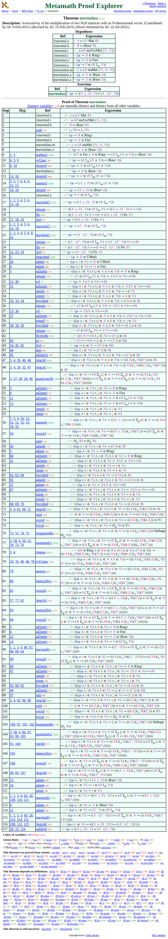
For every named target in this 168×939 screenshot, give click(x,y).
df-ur (97, 920)
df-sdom (60, 899)
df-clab (42, 875)
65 (11, 480)
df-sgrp (55, 916)
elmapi (41, 209)
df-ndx (51, 909)
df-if (144, 878)
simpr (40, 414)
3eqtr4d (41, 773)
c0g (127, 843)
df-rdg (105, 895)
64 (22, 475)
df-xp (118, 885)
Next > (162, 3)
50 (22, 418)
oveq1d (41, 433)
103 (23, 736)
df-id (28, 885)
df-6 (151, 902)
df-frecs (60, 895)
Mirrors (5, 11)
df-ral (123, 875)
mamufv (41, 422)
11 (11, 185)
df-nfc (84, 875)
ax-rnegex (94, 863)
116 (22, 829)
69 (17, 504)
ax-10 (14, 856)
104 (17, 744)
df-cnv (144, 885)
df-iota (137, 888)
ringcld (41, 360)
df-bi (52, 871)
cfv (20, 843)
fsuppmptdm (45, 533)
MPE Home (27, 11)
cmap (66, 843)
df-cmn (52, 920)
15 (11, 204)
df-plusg (98, 909)
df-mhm (86, 916)
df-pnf (144, 899)
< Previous (149, 3)
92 (18, 700)
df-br (130, 882)
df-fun (151, 888)
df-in (93, 878)
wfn (146, 839)
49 (11, 773)
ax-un (136, 856)
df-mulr (115, 909)
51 (27, 418)
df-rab (16, 878)
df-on (97, 888)
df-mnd (70, 916)
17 (11, 219)
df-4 (126, 902)
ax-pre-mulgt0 (49, 866)
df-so (69, 885)
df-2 (101, 902)
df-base (66, 909)
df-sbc (41, 878)
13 (17, 185)
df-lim (110, 888)
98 (29, 700)
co (50, 843)
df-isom (77, 892)
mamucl (41, 183)
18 (17, 219)
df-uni (77, 882)
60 (11, 456)
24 (22, 252)
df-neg (74, 902)
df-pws (137, 913)
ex (37, 340)
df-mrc (7, 916)
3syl (39, 219)
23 (17, 252)
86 (25, 647)
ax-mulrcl (110, 859)
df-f (14, 892)
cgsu (143, 843)
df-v (29, 878)
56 (11, 433)
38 (11, 325)
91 (11, 744)
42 (11, 340)
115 (26, 824)
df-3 (114, 902)
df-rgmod (142, 920)
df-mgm (38, 916)
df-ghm (20, 920)
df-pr (28, 882)
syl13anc (42, 561)
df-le (45, 902)
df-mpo (136, 892)
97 (11, 695)
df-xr (18, 902)
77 (17, 600)
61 (18, 509)
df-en (31, 899)
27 (15, 379)
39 (22, 325)
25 (17, 829)
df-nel (110, 875)
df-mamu (38, 923)
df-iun (104, 882)
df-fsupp (89, 899)
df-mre (152, 913)
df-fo (38, 892)
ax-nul (94, 856)
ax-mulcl (93, 859)
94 (17, 685)
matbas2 (41, 155)
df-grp (122, 916)
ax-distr (27, 863)
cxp (131, 839)
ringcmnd (42, 257)
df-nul (131, 878)
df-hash (138, 906)
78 (32, 561)
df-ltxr (31, 902)
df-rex (136, 875)
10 (15, 166)
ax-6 (127, 852)
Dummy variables (39, 106)
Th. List (40, 11)
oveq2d (41, 591)
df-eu (29, 875)
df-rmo (150, 875)
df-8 (14, 906)
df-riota (92, 892)
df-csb (55, 878)
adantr (40, 261)
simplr (40, 291)
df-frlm (22, 923)
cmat (76, 847)
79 (11, 571)
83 (11, 610)
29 (18, 360)
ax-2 (73, 852)
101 (24, 724)
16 (17, 204)
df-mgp (82, 920)
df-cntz (37, 920)
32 (11, 301)
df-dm (15, 888)
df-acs (22, 916)
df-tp (40, 882)
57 (11, 600)
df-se (93, 885)
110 (19, 800)
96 (24, 700)
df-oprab (121, 892)
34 (22, 301)
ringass (41, 552)
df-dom (44, 899)
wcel (64, 839)
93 (11, 685)
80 (11, 581)
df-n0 (40, 906)
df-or (74, 871)
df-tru (113, 871)
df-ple (31, 913)
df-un (81, 878)
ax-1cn (26, 859)
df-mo (15, 875)
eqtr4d (40, 744)
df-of (150, 892)
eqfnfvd (41, 829)
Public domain (92, 935)
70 (22, 504)
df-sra (126, 920)
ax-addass (149, 859)
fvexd (40, 525)
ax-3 (81, 852)
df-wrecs (76, 895)
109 (12, 800)
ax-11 (27, 856)
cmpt (117, 839)
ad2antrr (41, 271)
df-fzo (107, 906)
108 (12, 824)
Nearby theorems (157, 6)
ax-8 (150, 852)
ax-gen (91, 852)
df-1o (118, 895)
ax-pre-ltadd (27, 866)
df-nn (89, 902)
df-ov (106, 892)
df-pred (69, 888)
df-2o (131, 895)
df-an (63, 871)
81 (11, 591)
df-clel (71, 875)
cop (89, 839)
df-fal (126, 871)
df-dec (66, 906)
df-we (105, 885)
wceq (49, 839)
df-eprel (42, 885)
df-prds (121, 913)
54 (11, 426)
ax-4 (104, 852)
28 (20, 379)
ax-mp (55, 852)
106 (12, 763)
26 (11, 261)
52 (22, 422)
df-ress (82, 909)
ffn (38, 215)
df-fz (94, 906)
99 (17, 736)
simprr (40, 296)
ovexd (40, 520)
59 (11, 545)
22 (11, 252)
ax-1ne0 (60, 863)
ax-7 (138, 852)
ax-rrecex (112, 863)
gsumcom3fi (44, 379)
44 (11, 350)
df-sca (130, 909)
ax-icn (40, 859)
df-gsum (105, 913)
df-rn (29, 888)
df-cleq (57, 875)
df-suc (123, 888)
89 (17, 651)
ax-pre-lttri (147, 863)
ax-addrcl (74, 859)
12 (11, 176)
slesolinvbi (66, 928)
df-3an (100, 871)
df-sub (59, 902)
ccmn (14, 847)
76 (22, 545)
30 (17, 281)
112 (19, 824)
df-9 (26, 906)
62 (11, 475)
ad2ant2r (42, 355)
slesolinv (46, 928)
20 (11, 829)
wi (25, 839)
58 (15, 541)
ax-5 (115, 852)
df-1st (16, 895)
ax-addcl (57, 859)
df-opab (143, 882)
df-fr (80, 885)
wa (35, 839)
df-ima (55, 888)
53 (27, 422)
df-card (130, 899)
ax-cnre (129, 863)
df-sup (104, 899)
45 (11, 355)
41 (17, 345)
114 (19, 819)
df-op (53, 882)
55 (17, 426)
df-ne (97, 875)
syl (38, 281)
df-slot (36, 909)
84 (11, 620)
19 (22, 219)
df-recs (91, 895)
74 (22, 533)
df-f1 (25, 892)
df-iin (117, 882)
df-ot (65, 882)
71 (29, 509)
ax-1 (65, 852)
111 (26, 800)
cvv (77, 839)
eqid (39, 130)
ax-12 (40, 856)
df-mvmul (72, 923)
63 (17, 475)
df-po (56, 885)
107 (23, 773)
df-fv (63, 892)
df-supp (44, 895)
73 (11, 533)
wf (9, 843)
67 (11, 489)
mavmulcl (43, 202)
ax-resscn (9, 859)
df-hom (60, 913)
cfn (81, 843)
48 (31, 379)
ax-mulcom (130, 859)
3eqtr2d (41, 600)
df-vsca (146, 909)
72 (17, 545)
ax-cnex (149, 856)
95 (22, 685)
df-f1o (50, 892)
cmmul (56, 847)
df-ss (105, 878)
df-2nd (30, 895)
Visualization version (143, 11)
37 (11, 316)
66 (24, 509)
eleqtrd (41, 190)
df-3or (86, 871)
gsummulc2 (44, 734)
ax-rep (67, 856)
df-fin (74, 899)
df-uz (81, 906)
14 (11, 190)
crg (33, 847)
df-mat (55, 923)
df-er (143, 895)
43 (22, 345)
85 (17, 773)
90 (11, 659)
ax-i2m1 (43, 863)
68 (11, 504)
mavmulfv (43, 649)
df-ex (139, 871)
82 (22, 600)
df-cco (75, 913)
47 (29, 367)
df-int (91, 882)
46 (29, 360)
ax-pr (123, 856)
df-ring (112, 920)
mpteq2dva (43, 581)
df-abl (67, 920)
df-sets (20, 909)
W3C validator (159, 935)
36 (17, 311)
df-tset (16, 913)
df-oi (117, 899)
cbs (97, 843)
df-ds (45, 913)
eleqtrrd (41, 166)
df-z (53, 906)
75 (27, 533)
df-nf (151, 871)
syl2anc (41, 160)
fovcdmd (42, 301)
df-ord (83, 888)
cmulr (111, 843)
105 (12, 753)
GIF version (160, 11)
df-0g (89, 913)
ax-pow (109, 856)
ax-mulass (9, 863)
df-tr (16, 885)
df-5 (138, 902)
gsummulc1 (44, 543)
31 (11, 286)
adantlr (41, 446)
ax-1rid (76, 863)
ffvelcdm (42, 336)
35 (24, 367)
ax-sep (81, 856)
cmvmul (105, 847)
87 (31, 647)
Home (15, 11)
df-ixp (17, 899)
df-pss (118, 878)
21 (11, 237)
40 (24, 360)
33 (17, 301)
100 (12, 724)
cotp (101, 839)
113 (12, 819)
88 (11, 651)
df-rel (131, 885)
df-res (41, 888)
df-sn (16, 882)
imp (38, 350)
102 (31, 724)
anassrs (41, 571)
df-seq (122, 906)
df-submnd (105, 916)
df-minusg (139, 916)
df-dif (68, 878)
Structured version (122, 11)
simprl (40, 320)
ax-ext (53, 856)
